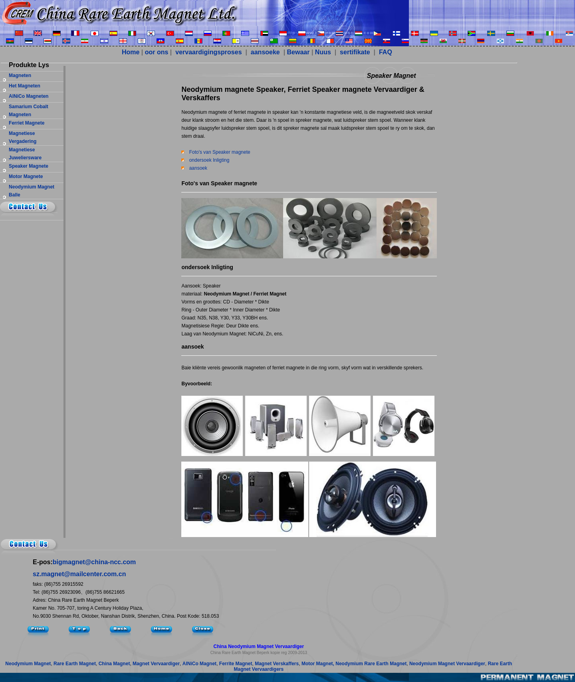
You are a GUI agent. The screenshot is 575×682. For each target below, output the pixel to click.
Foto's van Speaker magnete (219, 152)
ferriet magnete (26, 123)
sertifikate (354, 52)
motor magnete (26, 176)
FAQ (384, 52)
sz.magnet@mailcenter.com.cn (79, 574)
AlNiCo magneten (28, 96)
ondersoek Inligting (209, 160)
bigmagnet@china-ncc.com (94, 562)
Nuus (323, 52)
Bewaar (298, 52)
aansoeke (265, 52)
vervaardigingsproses (208, 52)
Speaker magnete (28, 166)
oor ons (157, 52)
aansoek (198, 168)
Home (130, 52)
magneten (20, 75)
